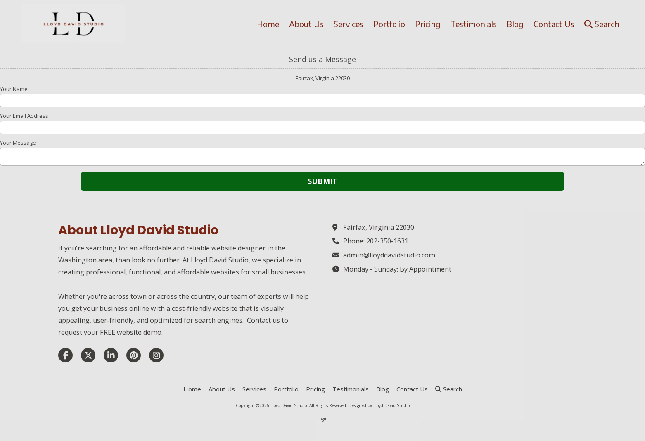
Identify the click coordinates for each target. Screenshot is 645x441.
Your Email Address (24, 115)
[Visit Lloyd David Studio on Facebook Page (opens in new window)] (65, 355)
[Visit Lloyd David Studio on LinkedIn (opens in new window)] (111, 355)
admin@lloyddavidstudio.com (389, 255)
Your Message (18, 142)
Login (323, 419)
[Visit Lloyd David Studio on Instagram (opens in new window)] (156, 355)
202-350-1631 (387, 241)
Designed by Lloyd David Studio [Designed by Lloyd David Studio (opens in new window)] (379, 405)
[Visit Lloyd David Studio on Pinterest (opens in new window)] (133, 355)
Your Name (14, 89)
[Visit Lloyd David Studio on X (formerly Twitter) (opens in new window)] (88, 355)
